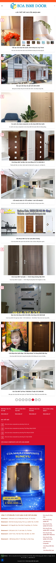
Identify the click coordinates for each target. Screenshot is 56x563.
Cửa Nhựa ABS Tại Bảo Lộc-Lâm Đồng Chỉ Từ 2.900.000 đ (28, 162)
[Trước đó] (16, 400)
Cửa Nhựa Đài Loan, (48, 550)
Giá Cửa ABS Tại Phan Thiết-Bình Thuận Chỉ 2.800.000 (28, 391)
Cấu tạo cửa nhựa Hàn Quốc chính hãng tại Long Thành (28, 47)
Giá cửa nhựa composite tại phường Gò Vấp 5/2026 (18, 436)
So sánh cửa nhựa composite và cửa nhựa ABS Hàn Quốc (28, 124)
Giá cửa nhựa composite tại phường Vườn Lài (17, 424)
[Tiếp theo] (39, 400)
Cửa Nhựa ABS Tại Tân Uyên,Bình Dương (28, 238)
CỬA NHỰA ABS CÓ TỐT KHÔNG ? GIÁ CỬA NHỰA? (28, 200)
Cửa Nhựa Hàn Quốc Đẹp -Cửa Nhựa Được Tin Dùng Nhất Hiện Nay (28, 353)
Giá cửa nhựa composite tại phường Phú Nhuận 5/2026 (19, 432)
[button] (2, 6)
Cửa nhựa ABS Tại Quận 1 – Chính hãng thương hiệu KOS (28, 277)
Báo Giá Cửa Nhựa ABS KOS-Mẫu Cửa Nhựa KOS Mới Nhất (28, 315)
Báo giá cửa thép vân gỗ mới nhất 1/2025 (28, 86)
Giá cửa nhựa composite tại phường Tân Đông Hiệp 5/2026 (20, 428)
